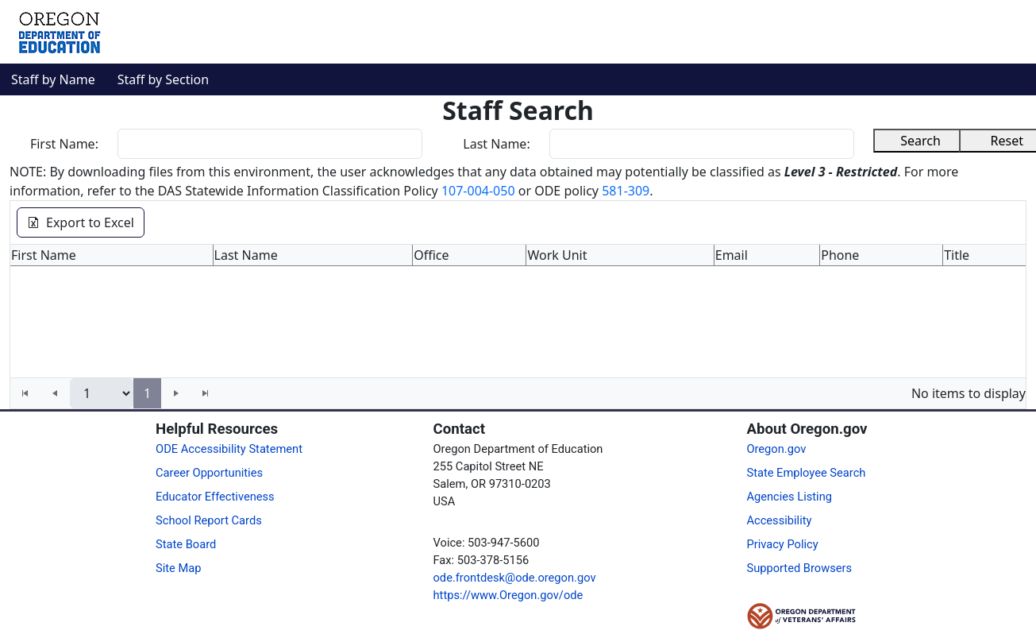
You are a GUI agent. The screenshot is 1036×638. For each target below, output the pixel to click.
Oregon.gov (776, 449)
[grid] (518, 311)
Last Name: (496, 144)
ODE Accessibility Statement (229, 449)
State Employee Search (805, 473)
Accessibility (778, 520)
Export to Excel (80, 222)
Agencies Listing (789, 496)
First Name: (64, 144)
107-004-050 (478, 190)
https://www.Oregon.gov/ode (508, 595)
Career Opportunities (209, 473)
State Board (186, 544)
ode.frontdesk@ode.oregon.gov (514, 577)
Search (920, 140)
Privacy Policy (782, 544)
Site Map (178, 568)
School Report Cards (209, 520)
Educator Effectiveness (215, 496)
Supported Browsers (799, 568)
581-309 (625, 190)
